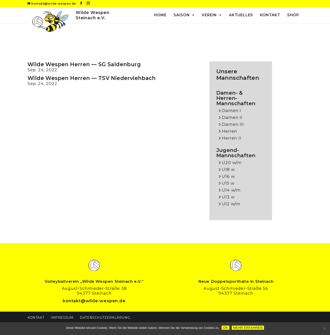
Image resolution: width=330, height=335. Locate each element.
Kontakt (270, 15)
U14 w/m (231, 190)
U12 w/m (231, 204)
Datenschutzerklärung (105, 318)
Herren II (231, 138)
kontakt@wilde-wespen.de (94, 300)
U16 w (228, 176)
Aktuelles (241, 15)
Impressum (62, 318)
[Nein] (324, 328)
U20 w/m (232, 162)
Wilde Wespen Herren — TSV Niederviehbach (92, 78)
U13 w (228, 197)
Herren (229, 131)
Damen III (233, 124)
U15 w (228, 183)
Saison (181, 15)
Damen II (232, 117)
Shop (293, 15)
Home (160, 15)
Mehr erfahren (248, 328)
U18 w (228, 169)
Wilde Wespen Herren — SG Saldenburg (84, 64)
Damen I (231, 110)
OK (225, 328)
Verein (209, 15)
